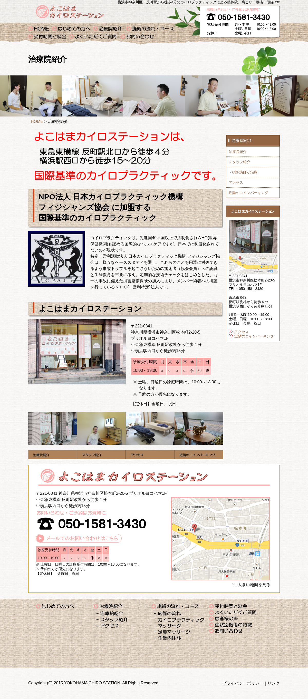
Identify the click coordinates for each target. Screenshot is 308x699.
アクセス (236, 182)
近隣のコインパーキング (248, 193)
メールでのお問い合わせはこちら (79, 538)
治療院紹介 (110, 28)
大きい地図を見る (254, 584)
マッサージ (169, 626)
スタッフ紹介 (239, 162)
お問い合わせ (139, 36)
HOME (37, 121)
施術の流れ (167, 613)
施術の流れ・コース (151, 28)
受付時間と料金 (48, 36)
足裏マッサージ (173, 632)
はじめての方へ (72, 28)
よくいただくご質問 (95, 36)
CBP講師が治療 (245, 172)
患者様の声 (224, 618)
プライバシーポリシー (242, 683)
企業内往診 (169, 638)
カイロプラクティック (179, 619)
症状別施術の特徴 (231, 624)
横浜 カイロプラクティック (40, 28)
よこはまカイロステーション (70, 11)
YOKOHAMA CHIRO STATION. (92, 683)
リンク (273, 683)
